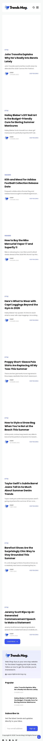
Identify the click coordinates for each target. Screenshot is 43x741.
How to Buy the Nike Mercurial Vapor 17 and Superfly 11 (19, 244)
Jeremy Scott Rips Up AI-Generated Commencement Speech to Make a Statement (20, 617)
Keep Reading (34, 73)
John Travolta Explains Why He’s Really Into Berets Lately (21, 58)
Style (6, 50)
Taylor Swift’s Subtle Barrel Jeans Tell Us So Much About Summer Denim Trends (21, 489)
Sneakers (8, 175)
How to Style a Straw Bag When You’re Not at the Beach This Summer (20, 426)
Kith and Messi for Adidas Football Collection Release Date (21, 183)
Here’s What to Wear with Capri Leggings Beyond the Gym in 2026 (21, 304)
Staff (12, 72)
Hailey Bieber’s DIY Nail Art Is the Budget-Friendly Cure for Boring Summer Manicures (21, 120)
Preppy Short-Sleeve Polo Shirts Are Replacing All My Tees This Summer (21, 365)
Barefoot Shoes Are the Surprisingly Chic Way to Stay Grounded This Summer (20, 553)
